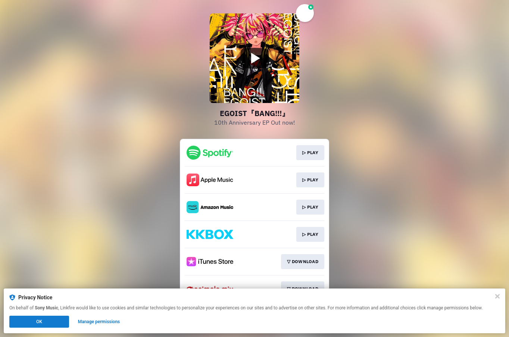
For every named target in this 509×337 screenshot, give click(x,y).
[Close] (497, 296)
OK (39, 321)
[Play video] (254, 58)
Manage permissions (99, 321)
